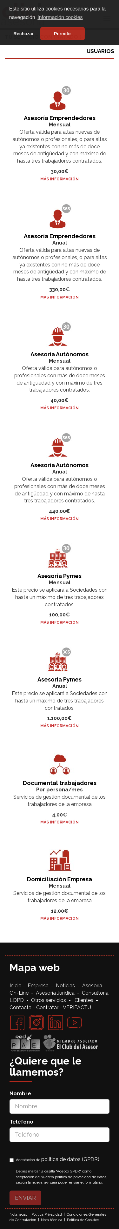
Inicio (16, 986)
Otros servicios (48, 1000)
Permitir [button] (62, 33)
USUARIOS (100, 51)
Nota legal (18, 1214)
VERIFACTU (77, 1007)
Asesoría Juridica (55, 993)
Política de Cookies (83, 1220)
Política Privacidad (46, 1214)
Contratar (47, 1007)
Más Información (59, 179)
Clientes (85, 1000)
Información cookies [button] (60, 17)
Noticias (66, 986)
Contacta (20, 1007)
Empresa (39, 986)
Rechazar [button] (23, 33)
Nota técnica (51, 1220)
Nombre (20, 1094)
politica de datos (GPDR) (70, 1159)
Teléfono (21, 1122)
